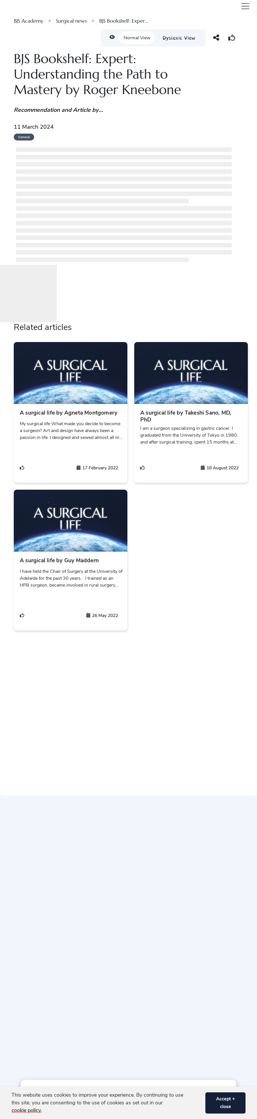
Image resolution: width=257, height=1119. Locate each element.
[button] (198, 1102)
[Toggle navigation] (244, 6)
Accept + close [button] (225, 1103)
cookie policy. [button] (26, 1110)
